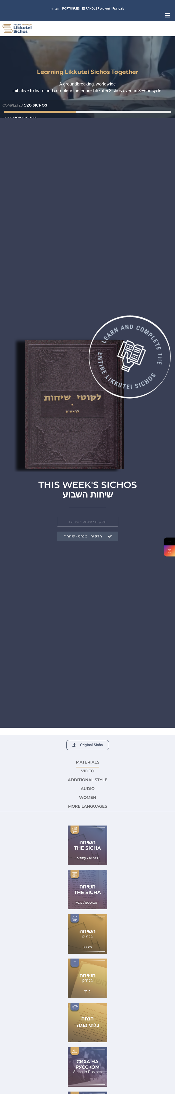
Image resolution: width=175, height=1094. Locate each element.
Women (87, 797)
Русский (104, 8)
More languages (87, 806)
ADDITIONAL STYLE (87, 780)
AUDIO (87, 788)
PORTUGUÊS (71, 8)
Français (118, 8)
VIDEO (87, 771)
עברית (55, 8)
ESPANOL (88, 8)
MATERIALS (87, 762)
